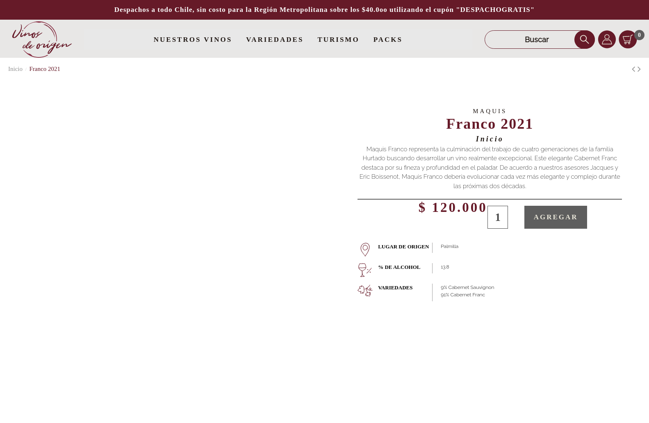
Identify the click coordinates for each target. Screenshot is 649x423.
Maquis (490, 111)
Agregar (556, 217)
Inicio (490, 139)
